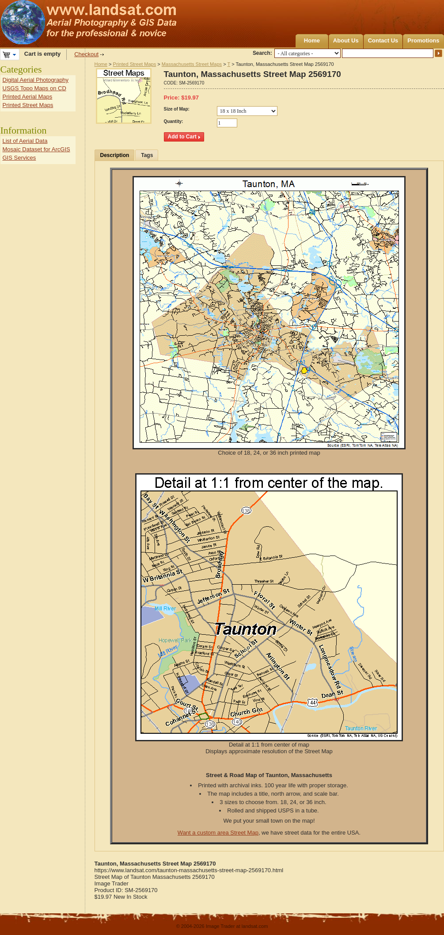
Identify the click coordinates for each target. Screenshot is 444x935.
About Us (346, 40)
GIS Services (19, 157)
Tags (147, 155)
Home (312, 40)
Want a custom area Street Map (218, 832)
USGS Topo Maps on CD (34, 88)
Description (114, 155)
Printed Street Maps (134, 64)
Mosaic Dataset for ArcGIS (36, 149)
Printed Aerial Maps (28, 96)
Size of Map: (177, 109)
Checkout (86, 54)
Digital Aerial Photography (36, 80)
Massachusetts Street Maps (192, 64)
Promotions (423, 40)
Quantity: (173, 121)
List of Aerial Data (25, 141)
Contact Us (383, 40)
